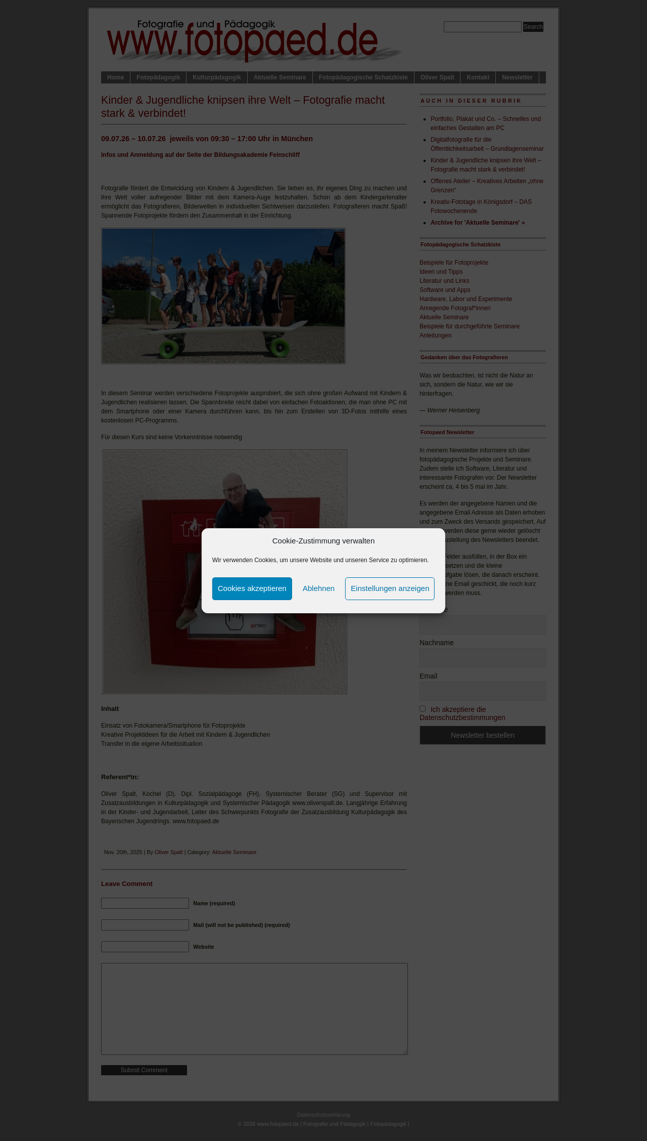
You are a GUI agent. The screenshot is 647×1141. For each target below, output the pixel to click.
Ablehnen (319, 588)
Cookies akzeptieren (252, 588)
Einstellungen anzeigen (390, 588)
